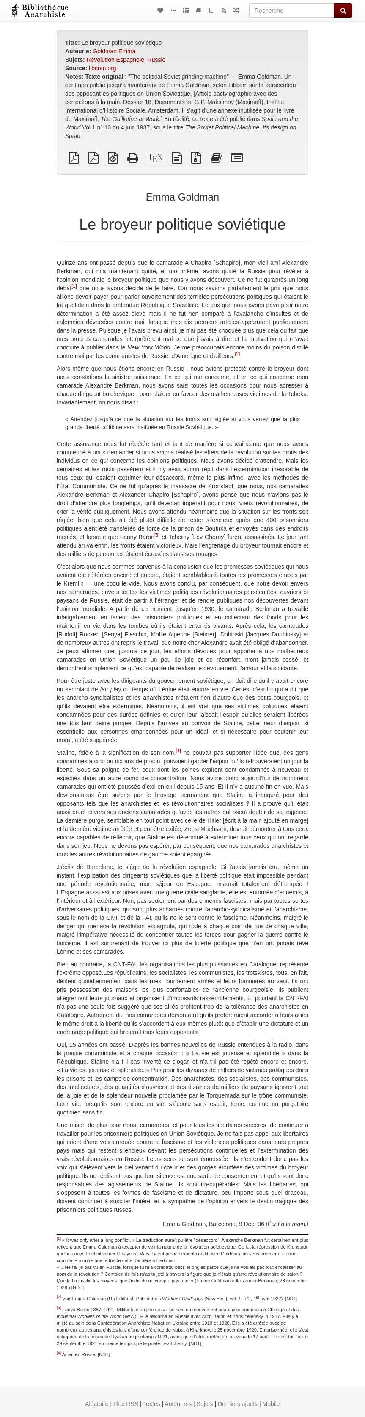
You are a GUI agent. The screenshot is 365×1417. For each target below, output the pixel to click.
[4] (178, 750)
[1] (74, 286)
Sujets (205, 1403)
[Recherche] (291, 10)
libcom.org (102, 68)
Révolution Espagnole (115, 59)
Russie (157, 59)
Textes (151, 1403)
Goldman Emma (114, 51)
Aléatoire (96, 1403)
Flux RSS (125, 1403)
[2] (237, 353)
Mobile (271, 1403)
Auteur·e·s (178, 1403)
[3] (156, 534)
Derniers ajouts (238, 1403)
